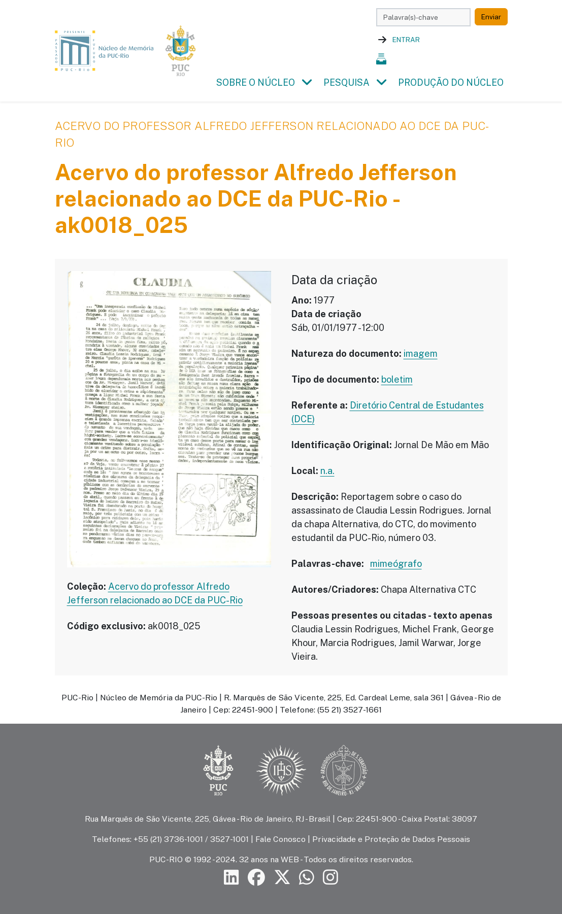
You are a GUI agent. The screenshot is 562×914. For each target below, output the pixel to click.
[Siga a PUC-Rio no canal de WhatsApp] (306, 877)
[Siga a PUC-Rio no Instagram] (330, 877)
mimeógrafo (396, 563)
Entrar (406, 40)
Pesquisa (346, 82)
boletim (397, 379)
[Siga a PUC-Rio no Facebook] (256, 877)
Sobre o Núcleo (255, 82)
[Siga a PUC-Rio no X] (282, 877)
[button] (307, 82)
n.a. (327, 470)
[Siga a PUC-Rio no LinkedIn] (231, 877)
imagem (421, 353)
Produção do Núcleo (451, 82)
